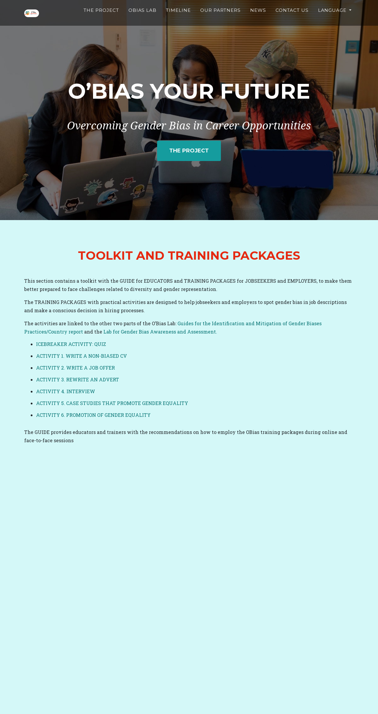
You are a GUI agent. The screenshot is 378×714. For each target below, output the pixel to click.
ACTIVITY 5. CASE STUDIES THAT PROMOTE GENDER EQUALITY (112, 403)
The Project (111, 22)
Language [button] (333, 19)
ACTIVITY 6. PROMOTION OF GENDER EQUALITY (93, 415)
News (261, 19)
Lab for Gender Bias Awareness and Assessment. (160, 331)
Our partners (225, 22)
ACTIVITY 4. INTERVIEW (65, 391)
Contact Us (293, 22)
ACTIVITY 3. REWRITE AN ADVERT (77, 379)
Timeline (184, 19)
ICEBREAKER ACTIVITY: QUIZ (71, 344)
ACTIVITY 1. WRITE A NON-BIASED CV (81, 356)
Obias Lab (149, 22)
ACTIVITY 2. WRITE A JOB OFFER (75, 368)
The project (189, 150)
